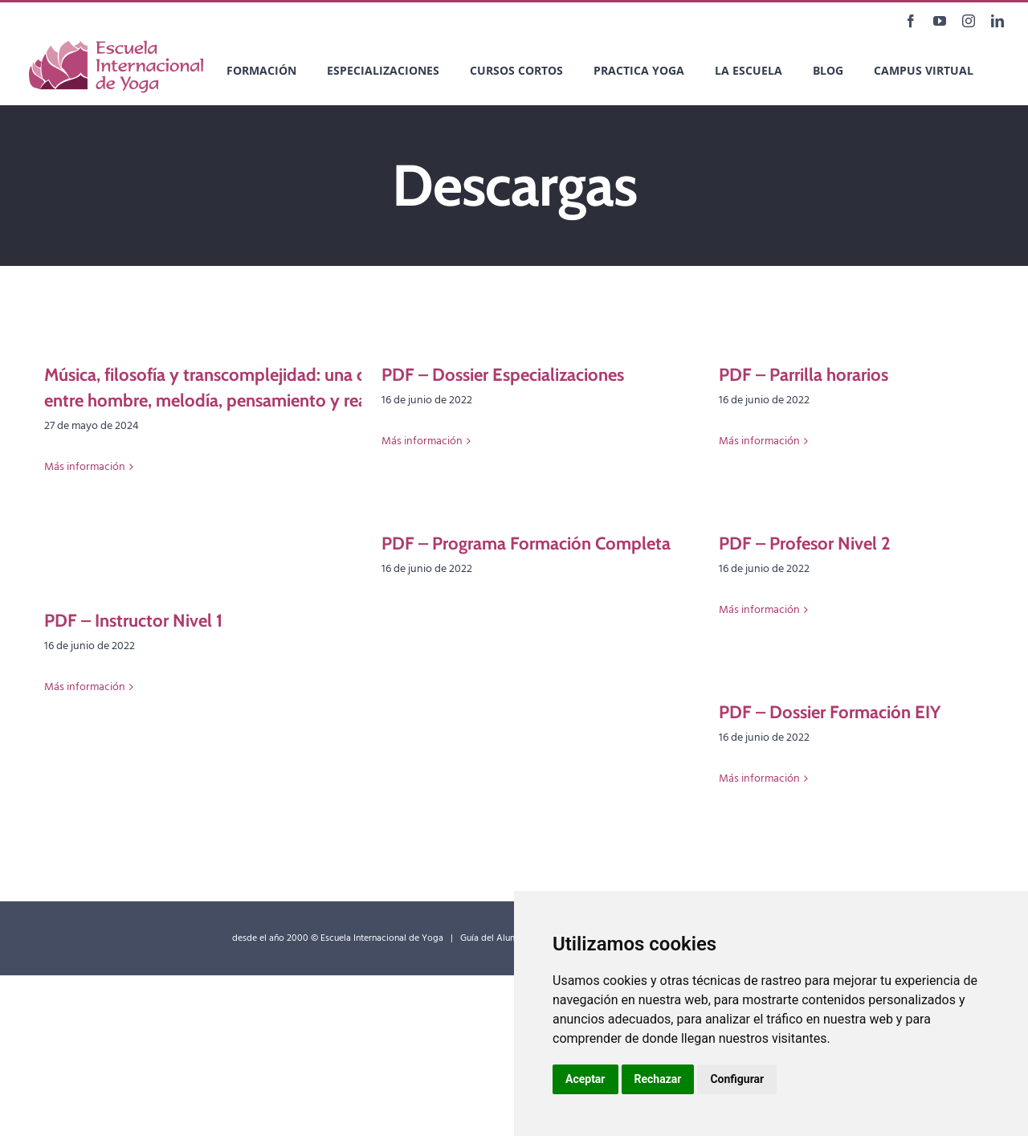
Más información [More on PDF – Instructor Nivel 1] (84, 687)
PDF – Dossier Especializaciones (502, 375)
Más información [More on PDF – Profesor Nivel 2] (759, 610)
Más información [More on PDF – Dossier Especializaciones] (422, 441)
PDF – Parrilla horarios (803, 375)
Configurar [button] (737, 1079)
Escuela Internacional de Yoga (381, 938)
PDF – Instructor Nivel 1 (133, 620)
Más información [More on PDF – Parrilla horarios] (759, 441)
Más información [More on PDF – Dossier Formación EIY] (759, 779)
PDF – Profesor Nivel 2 (805, 543)
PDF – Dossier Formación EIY (829, 712)
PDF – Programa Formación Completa (526, 543)
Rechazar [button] (658, 1079)
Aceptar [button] (585, 1079)
